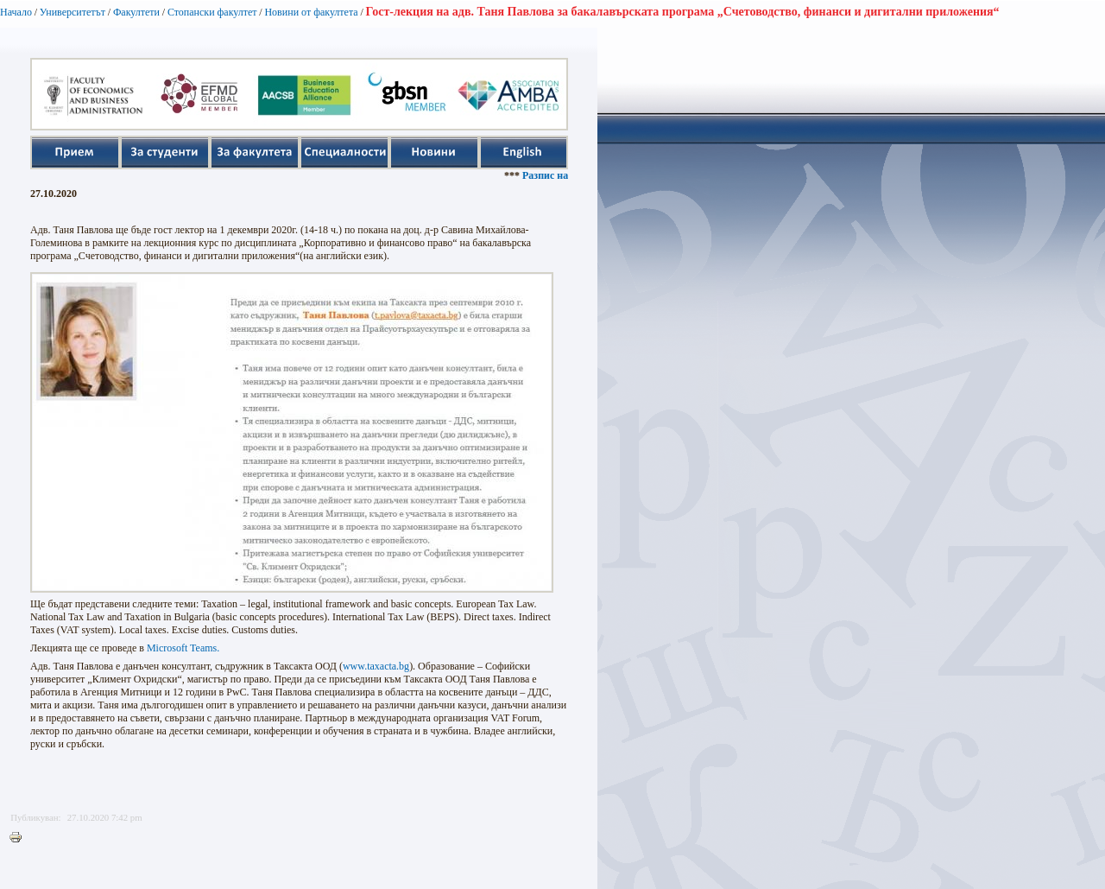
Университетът (72, 12)
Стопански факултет (212, 12)
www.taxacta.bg (376, 666)
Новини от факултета (310, 12)
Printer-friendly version (20, 838)
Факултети (136, 12)
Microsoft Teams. (183, 648)
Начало (16, 12)
